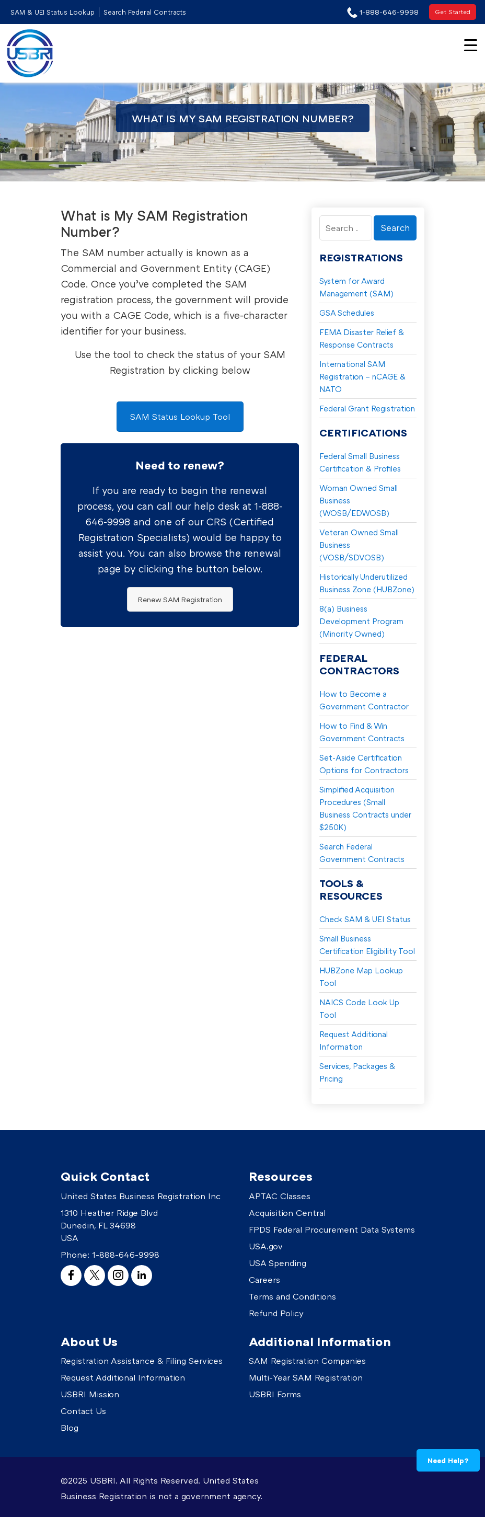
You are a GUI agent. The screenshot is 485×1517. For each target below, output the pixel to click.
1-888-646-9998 (125, 1254)
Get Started (452, 12)
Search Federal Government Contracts (362, 853)
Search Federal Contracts (144, 12)
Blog (69, 1427)
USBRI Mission (90, 1394)
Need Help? (448, 1460)
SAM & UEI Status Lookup (52, 12)
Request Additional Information (353, 1040)
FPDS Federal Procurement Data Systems (332, 1229)
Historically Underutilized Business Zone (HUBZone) (366, 583)
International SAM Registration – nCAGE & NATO (362, 376)
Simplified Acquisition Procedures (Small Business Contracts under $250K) (365, 808)
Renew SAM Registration (180, 599)
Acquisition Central (287, 1213)
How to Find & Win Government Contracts (362, 732)
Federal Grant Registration (367, 408)
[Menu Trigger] (470, 44)
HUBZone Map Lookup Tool (361, 976)
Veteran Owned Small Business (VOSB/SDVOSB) (359, 544)
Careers (264, 1279)
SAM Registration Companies (307, 1360)
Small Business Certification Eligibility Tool (367, 945)
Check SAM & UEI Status (365, 919)
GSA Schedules (346, 312)
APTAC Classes (279, 1196)
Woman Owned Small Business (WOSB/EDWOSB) (358, 500)
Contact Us (83, 1411)
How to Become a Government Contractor (364, 700)
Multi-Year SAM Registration (306, 1377)
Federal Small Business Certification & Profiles (360, 462)
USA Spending (277, 1263)
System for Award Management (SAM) (356, 287)
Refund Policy (276, 1313)
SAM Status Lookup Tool (180, 416)
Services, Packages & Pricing (357, 1072)
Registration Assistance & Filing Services (142, 1360)
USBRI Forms (275, 1394)
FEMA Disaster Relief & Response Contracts (361, 338)
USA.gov (266, 1246)
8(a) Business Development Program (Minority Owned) (361, 621)
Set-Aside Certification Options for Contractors (364, 764)
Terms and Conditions (292, 1296)
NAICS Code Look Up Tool (359, 1008)
